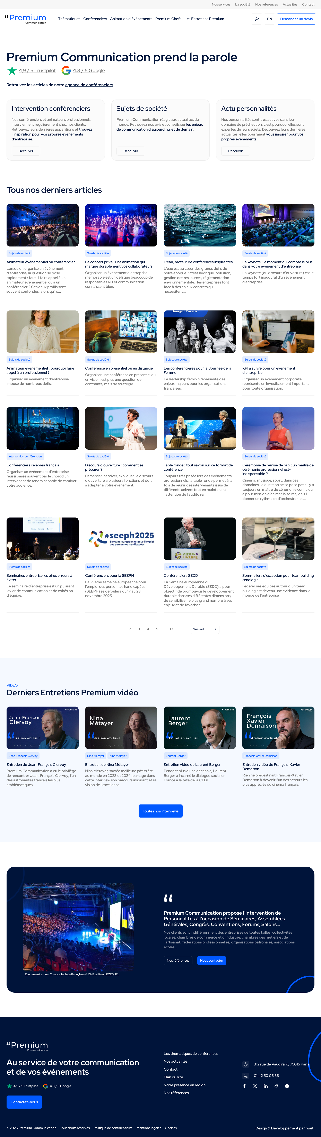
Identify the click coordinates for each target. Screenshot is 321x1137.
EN (269, 19)
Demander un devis (296, 19)
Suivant (205, 629)
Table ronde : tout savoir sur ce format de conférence (198, 467)
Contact (308, 4)
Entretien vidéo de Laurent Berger (192, 764)
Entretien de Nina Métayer (107, 764)
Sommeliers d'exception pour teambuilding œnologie (278, 577)
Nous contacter (211, 960)
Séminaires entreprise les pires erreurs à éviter (39, 577)
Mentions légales (149, 1128)
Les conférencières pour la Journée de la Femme (197, 370)
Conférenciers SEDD (181, 575)
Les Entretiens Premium (204, 18)
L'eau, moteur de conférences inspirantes (198, 262)
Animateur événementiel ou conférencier (41, 262)
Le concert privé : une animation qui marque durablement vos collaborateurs (119, 264)
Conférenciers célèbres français (33, 465)
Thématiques (69, 18)
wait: (310, 1128)
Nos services (221, 4)
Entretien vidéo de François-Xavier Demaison (271, 766)
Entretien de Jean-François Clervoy (36, 764)
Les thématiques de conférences (191, 1053)
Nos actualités (175, 1061)
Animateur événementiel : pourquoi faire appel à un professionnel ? (40, 370)
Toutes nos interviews (161, 811)
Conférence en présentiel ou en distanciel (119, 368)
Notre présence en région (185, 1085)
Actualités (290, 4)
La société (242, 4)
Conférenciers (95, 18)
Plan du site (173, 1077)
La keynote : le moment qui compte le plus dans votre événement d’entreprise (277, 264)
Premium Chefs (168, 18)
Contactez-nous (24, 1102)
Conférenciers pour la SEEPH (109, 575)
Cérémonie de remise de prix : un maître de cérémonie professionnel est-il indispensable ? (278, 469)
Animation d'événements (131, 18)
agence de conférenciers (89, 84)
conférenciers (31, 119)
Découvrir (26, 151)
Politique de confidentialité (113, 1128)
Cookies (171, 1128)
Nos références (266, 4)
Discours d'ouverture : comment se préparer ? (114, 467)
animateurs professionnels (68, 119)
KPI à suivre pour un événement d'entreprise (268, 370)
